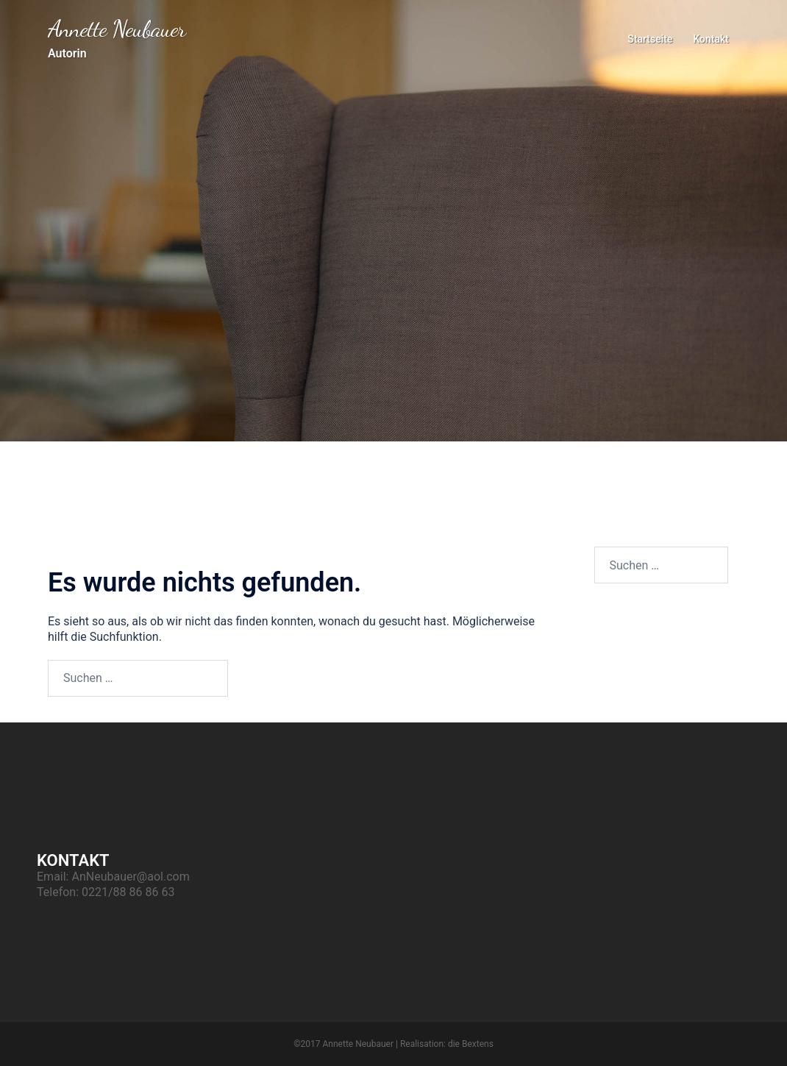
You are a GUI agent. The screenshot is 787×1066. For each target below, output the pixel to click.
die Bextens (471, 1044)
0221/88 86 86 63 (128, 892)
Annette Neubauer (116, 29)
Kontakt (711, 39)
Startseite (649, 39)
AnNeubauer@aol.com (130, 877)
